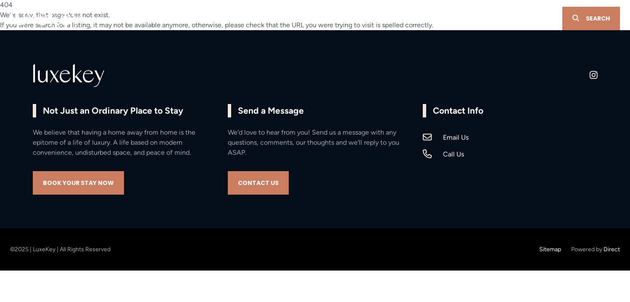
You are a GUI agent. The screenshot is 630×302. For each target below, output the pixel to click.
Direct (612, 249)
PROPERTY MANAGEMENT (318, 18)
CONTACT (483, 18)
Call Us (453, 154)
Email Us (456, 137)
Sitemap (550, 249)
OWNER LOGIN (531, 18)
